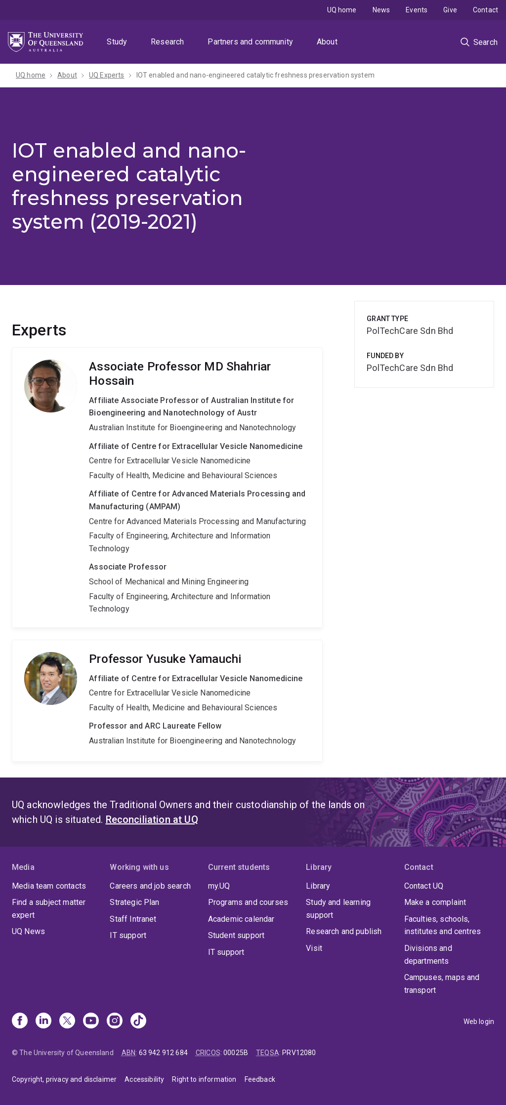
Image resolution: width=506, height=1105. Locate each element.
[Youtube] (91, 1021)
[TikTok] (138, 1021)
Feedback (260, 1079)
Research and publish (343, 931)
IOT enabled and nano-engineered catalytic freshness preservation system (255, 75)
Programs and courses (248, 902)
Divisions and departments (428, 954)
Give (450, 10)
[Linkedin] (43, 1021)
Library (318, 886)
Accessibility (144, 1079)
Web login (479, 1021)
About (327, 41)
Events (416, 10)
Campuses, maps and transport (442, 984)
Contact (485, 10)
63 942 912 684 (163, 1053)
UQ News (28, 931)
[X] (67, 1021)
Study (117, 41)
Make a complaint (435, 902)
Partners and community (250, 41)
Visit (314, 948)
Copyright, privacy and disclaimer (64, 1079)
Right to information (204, 1079)
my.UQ (219, 886)
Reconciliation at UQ (152, 819)
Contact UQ (424, 886)
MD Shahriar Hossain (167, 487)
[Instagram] (115, 1021)
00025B (235, 1053)
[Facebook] (20, 1021)
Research (167, 41)
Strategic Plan (134, 902)
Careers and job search (150, 886)
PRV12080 (299, 1053)
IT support (128, 935)
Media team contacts (49, 886)
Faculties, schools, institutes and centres (442, 925)
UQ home (342, 10)
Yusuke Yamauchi (167, 700)
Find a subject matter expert (48, 909)
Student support (236, 935)
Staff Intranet (133, 919)
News (381, 10)
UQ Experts (107, 75)
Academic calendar (241, 919)
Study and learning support (338, 909)
